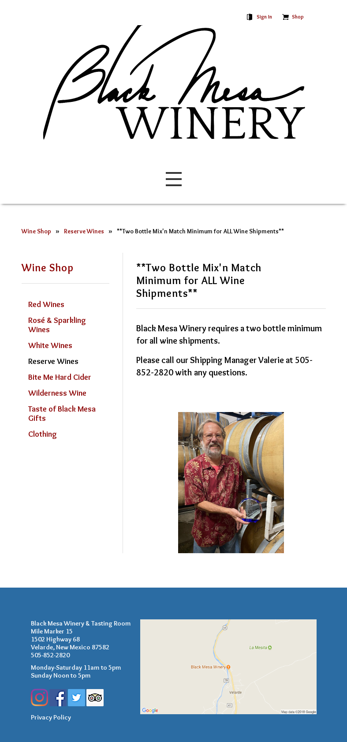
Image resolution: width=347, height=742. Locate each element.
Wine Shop (36, 231)
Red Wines (46, 304)
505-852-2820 (50, 655)
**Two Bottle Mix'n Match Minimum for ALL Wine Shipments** (200, 231)
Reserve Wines (84, 231)
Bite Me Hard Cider (59, 377)
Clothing (42, 434)
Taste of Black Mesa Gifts (62, 413)
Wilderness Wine (57, 393)
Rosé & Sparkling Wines (57, 324)
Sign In (264, 16)
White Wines (50, 345)
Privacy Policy (51, 717)
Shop (298, 16)
